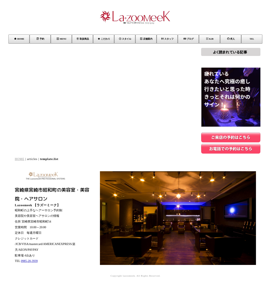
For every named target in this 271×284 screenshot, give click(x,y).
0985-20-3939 (29, 261)
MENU (61, 39)
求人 (231, 39)
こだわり (104, 39)
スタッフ (167, 39)
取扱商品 (83, 39)
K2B (209, 39)
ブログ (189, 39)
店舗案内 (146, 39)
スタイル (125, 39)
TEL (252, 39)
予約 (40, 39)
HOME (19, 39)
